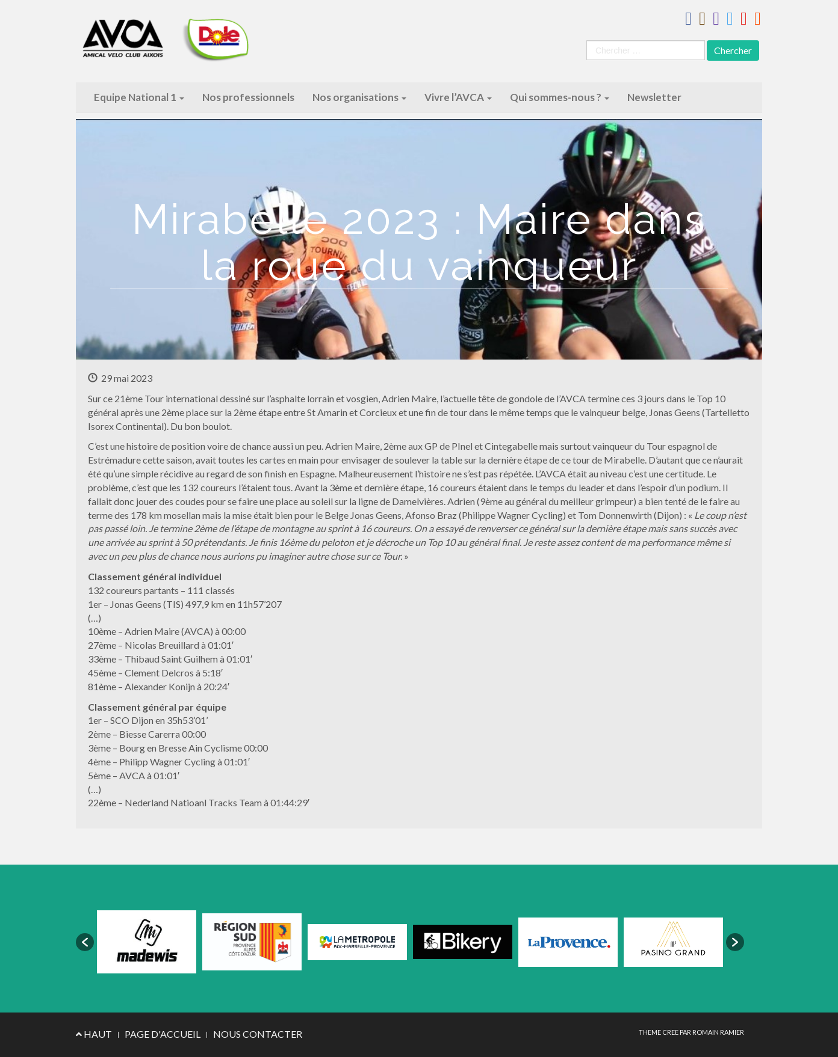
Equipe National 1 (139, 97)
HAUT (94, 1034)
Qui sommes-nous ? (559, 97)
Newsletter (654, 97)
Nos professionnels (248, 97)
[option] (146, 941)
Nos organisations (359, 97)
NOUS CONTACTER (257, 1034)
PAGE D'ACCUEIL (162, 1034)
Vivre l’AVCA (458, 97)
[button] (85, 942)
